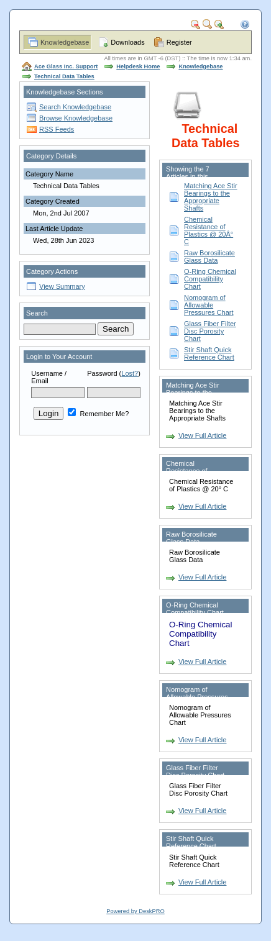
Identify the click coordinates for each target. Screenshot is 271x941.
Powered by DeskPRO (135, 911)
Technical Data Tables (64, 76)
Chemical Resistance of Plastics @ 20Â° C (208, 230)
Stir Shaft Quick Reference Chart (209, 353)
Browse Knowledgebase (76, 118)
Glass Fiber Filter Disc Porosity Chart (210, 331)
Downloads (127, 42)
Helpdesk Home (138, 66)
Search (37, 313)
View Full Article (202, 435)
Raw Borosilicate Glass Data (209, 256)
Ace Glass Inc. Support (66, 66)
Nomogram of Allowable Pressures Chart (208, 305)
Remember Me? (98, 413)
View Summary (62, 286)
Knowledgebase (64, 42)
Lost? (129, 373)
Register (179, 42)
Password (102, 373)
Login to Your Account (59, 356)
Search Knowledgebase (75, 107)
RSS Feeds (56, 129)
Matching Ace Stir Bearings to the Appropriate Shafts (210, 197)
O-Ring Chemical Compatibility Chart (210, 279)
